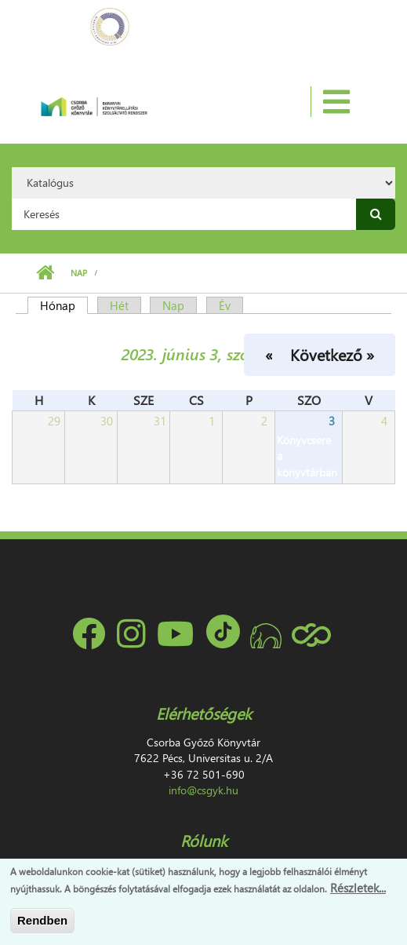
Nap (79, 273)
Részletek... (358, 888)
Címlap (45, 273)
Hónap (64, 305)
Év (225, 305)
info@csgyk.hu (203, 790)
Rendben (42, 920)
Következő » (332, 354)
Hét (119, 305)
